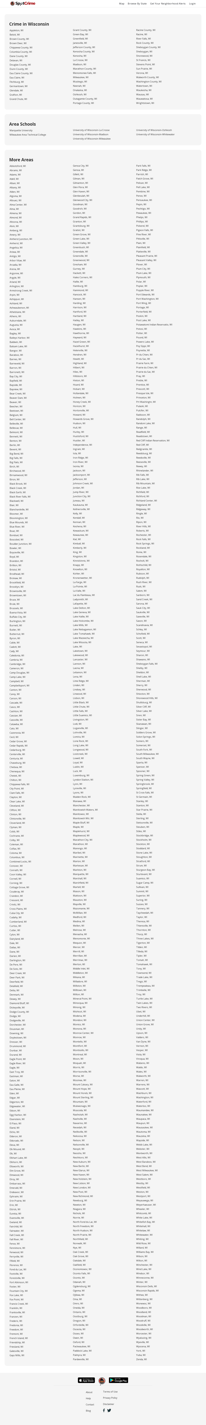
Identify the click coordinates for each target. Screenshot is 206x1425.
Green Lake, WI (81, 238)
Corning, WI (16, 883)
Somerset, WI (143, 745)
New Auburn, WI (82, 1161)
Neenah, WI (79, 85)
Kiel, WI (77, 539)
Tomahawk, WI (144, 964)
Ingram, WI (79, 449)
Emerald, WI (16, 1187)
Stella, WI (141, 814)
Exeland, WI (16, 1222)
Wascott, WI (142, 1088)
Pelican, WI (142, 182)
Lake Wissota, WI (82, 642)
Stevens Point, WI (145, 64)
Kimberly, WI (79, 547)
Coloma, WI (16, 853)
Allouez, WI (15, 200)
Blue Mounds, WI (19, 522)
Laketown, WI (80, 650)
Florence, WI (16, 1265)
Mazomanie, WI (81, 908)
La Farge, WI (79, 582)
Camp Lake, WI (17, 677)
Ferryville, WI (16, 1256)
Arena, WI (15, 269)
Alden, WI (15, 191)
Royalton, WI (143, 569)
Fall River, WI (16, 1239)
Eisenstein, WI (17, 1119)
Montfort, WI (80, 1045)
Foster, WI (15, 1286)
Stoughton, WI (144, 857)
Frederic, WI (16, 1321)
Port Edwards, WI (145, 294)
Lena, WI (77, 676)
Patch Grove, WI (144, 178)
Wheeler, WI (142, 1209)
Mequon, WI (79, 942)
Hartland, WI (79, 316)
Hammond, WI (80, 290)
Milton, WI (78, 994)
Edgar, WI (15, 1097)
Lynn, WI (77, 784)
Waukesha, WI (143, 90)
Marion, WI (79, 861)
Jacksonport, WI (81, 474)
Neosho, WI (79, 1153)
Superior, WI (143, 895)
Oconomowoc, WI (82, 1269)
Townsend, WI (143, 972)
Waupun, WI (142, 1123)
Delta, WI (14, 990)
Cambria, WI (16, 659)
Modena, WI (79, 1015)
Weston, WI (142, 1191)
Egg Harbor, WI (18, 1114)
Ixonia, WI (78, 466)
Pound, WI (141, 337)
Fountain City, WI (19, 1290)
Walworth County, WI (147, 77)
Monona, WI (79, 1028)
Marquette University (21, 130)
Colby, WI (15, 840)
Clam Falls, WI (17, 792)
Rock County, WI (145, 43)
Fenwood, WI (16, 1252)
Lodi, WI (77, 723)
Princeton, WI (143, 397)
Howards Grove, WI (83, 419)
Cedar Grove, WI (18, 741)
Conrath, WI (16, 870)
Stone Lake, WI (144, 852)
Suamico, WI (142, 878)
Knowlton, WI (80, 569)
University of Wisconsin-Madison (90, 134)
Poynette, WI (143, 350)
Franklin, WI (16, 1308)
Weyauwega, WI (144, 1200)
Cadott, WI (15, 646)
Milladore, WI (80, 981)
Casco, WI (15, 707)
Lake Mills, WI (80, 625)
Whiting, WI (142, 1239)
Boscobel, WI (16, 539)
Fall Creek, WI (17, 1235)
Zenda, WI (141, 1359)
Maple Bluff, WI (81, 822)
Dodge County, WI (19, 1011)
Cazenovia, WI (17, 732)
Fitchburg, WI (17, 81)
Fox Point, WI (17, 1299)
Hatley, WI (78, 320)
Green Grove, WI (82, 234)
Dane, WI (14, 951)
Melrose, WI (79, 930)
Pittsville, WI (142, 238)
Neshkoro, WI (80, 1157)
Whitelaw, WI (143, 1230)
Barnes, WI (15, 359)
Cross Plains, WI (18, 908)
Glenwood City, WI (82, 200)
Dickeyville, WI (17, 1007)
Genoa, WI (78, 170)
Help (88, 1398)
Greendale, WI (80, 251)
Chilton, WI (15, 780)
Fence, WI (15, 1243)
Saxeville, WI (142, 616)
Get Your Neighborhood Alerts (168, 3)
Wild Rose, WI (143, 1243)
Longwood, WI (80, 749)
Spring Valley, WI (145, 779)
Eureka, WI (15, 1213)
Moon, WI (78, 1058)
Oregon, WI (79, 1320)
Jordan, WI (78, 487)
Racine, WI (141, 34)
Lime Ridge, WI (81, 681)
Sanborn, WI (142, 595)
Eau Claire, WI (17, 77)
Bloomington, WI (19, 518)
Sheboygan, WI (144, 51)
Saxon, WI (141, 620)
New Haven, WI (81, 1174)
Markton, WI (79, 869)
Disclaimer (108, 1404)
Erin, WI (14, 1205)
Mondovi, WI (79, 1020)
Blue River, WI (17, 526)
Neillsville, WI (80, 1131)
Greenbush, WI (81, 247)
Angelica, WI (16, 247)
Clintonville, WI (17, 818)
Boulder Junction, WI (21, 543)
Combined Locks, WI (20, 861)
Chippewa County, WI (21, 47)
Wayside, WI (142, 1140)
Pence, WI (141, 195)
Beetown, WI (16, 410)
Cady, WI (14, 651)
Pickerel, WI (142, 225)
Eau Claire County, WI (21, 73)
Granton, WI (79, 221)
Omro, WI (78, 1303)
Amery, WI (15, 234)
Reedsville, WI (143, 457)
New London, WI (82, 1187)
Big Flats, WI (16, 462)
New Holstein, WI (82, 1179)
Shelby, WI (141, 668)
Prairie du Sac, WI (145, 371)
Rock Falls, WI (143, 539)
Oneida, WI (79, 1307)
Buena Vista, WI (18, 612)
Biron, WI (15, 479)
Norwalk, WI (79, 1243)
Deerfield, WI (16, 981)
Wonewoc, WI (143, 1303)
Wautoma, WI (143, 1131)
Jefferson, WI (80, 479)
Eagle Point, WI (18, 1059)
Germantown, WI (19, 86)
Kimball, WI (79, 543)
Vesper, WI (142, 1050)
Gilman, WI (78, 178)
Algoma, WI (16, 196)
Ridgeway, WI (143, 509)
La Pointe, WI (80, 586)
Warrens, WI (142, 1084)
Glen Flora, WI (80, 187)
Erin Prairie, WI (18, 1200)
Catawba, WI (16, 724)
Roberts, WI (142, 530)
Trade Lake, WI (144, 977)
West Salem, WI (144, 1174)
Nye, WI (77, 1247)
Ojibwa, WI (78, 1294)
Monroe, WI (79, 1037)
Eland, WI (14, 1127)
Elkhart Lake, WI (18, 1157)
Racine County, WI (146, 30)
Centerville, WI (17, 754)
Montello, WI (80, 1041)
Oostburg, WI (80, 1316)
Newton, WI (79, 1204)
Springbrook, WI (145, 784)
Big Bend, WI (16, 453)
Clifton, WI (15, 810)
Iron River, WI (80, 462)
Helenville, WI (80, 350)
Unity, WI (141, 1028)
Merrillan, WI (80, 955)
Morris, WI (78, 1067)
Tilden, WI (141, 947)
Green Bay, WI (80, 34)
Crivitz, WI (15, 904)
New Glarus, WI (81, 1170)
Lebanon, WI (80, 672)
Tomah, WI (142, 960)
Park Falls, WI (143, 165)
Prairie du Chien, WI (146, 367)
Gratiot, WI (79, 230)
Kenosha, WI (79, 55)
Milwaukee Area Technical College (28, 134)
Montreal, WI (80, 1054)
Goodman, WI (80, 204)
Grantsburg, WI (81, 225)
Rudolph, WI (142, 577)
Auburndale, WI (18, 320)
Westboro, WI (143, 1179)
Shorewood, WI (144, 55)
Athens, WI (15, 316)
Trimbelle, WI (143, 990)
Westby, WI (142, 1183)
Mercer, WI (79, 947)
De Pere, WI (16, 964)
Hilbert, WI (78, 367)
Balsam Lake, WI (18, 346)
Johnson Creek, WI (83, 483)
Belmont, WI (16, 432)
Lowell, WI (78, 758)
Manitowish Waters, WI (85, 809)
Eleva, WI (14, 1144)
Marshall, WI (79, 878)
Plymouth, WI (143, 277)
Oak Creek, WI (80, 1252)
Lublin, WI (78, 766)
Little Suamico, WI (82, 715)
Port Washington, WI (147, 298)
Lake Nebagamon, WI (84, 629)
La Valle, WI (79, 590)
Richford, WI (142, 496)
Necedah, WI (79, 1127)
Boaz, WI (14, 531)
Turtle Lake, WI (144, 998)
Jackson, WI (79, 470)
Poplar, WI (141, 286)
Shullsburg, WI (144, 702)
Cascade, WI (16, 702)
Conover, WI (16, 865)
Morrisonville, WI (82, 1071)
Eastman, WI (16, 1076)
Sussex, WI (142, 904)
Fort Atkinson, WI (19, 1282)
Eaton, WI (15, 1080)
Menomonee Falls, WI (84, 73)
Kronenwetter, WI (82, 577)
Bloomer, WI (16, 513)
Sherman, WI (143, 681)
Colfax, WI (15, 848)
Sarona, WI (142, 603)
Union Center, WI (145, 1020)
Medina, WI (79, 921)
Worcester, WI (143, 1333)
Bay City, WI (16, 376)
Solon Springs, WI (145, 736)
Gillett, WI (78, 174)
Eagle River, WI (17, 1063)
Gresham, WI (80, 264)
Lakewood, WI (80, 655)
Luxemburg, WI (81, 775)
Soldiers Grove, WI (146, 732)
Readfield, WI (143, 431)
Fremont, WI (16, 1333)
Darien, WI (15, 956)
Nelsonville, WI (81, 1144)
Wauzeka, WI (143, 1136)
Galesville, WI (17, 1351)
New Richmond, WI (83, 1196)
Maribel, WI (79, 852)
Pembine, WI (143, 191)
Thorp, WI (141, 934)
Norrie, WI (78, 1217)
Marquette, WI (80, 874)
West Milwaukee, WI (147, 1170)
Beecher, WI (16, 406)
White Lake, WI (144, 1217)
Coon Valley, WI (18, 874)
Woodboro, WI (144, 1307)
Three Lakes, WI (145, 938)
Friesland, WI (16, 1346)
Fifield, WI (15, 1260)
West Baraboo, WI (146, 1161)
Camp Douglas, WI (19, 672)
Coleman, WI (16, 844)
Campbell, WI (17, 681)
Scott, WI (141, 638)
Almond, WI (16, 217)
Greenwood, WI (81, 260)
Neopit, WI (78, 1149)
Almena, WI (16, 213)
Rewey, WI (141, 466)
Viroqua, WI (142, 1058)
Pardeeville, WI (81, 1359)
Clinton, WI (15, 814)
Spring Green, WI (145, 775)
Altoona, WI (16, 221)
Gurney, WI (79, 268)
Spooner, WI (142, 771)
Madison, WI (79, 64)
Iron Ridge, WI (80, 457)
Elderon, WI (16, 1136)
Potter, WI (141, 333)
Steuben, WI (142, 826)
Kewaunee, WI (80, 535)
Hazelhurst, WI (81, 346)
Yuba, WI (141, 1355)
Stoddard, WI (143, 848)
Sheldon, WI (142, 672)
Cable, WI (15, 642)
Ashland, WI (16, 303)
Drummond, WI (18, 1046)
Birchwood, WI (17, 470)
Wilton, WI (141, 1260)
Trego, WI (141, 981)
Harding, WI (79, 303)
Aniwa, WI (15, 251)
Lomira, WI (79, 736)
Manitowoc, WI (81, 814)
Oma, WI (77, 1299)
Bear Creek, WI (18, 393)
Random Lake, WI (145, 423)
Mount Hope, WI (82, 1088)
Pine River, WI (143, 234)
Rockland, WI (143, 547)
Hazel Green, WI (81, 341)
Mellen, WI (78, 925)
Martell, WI (79, 887)
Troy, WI (140, 994)
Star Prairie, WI (144, 809)
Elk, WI (13, 1153)
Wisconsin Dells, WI (146, 1286)
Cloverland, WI (17, 822)
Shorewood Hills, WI (147, 698)
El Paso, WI (15, 1123)
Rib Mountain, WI (145, 483)
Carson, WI (15, 698)
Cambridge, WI (17, 664)
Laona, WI (78, 668)
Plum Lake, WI (143, 273)
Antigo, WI (15, 256)
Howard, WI (79, 414)
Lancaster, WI (80, 659)
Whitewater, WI (144, 1234)
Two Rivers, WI (144, 1007)
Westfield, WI (143, 1187)
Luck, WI (77, 771)
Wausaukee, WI (144, 1127)
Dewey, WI (15, 999)
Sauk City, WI (143, 608)
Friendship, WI (17, 1342)
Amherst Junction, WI (21, 239)
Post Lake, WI (143, 320)
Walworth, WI (143, 1076)
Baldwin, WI (16, 342)
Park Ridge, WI (144, 170)
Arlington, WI (17, 286)
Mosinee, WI (79, 1080)
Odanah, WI (79, 1282)
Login (192, 3)
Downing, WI (16, 1033)
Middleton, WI (80, 972)
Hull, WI (77, 427)
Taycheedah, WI (144, 912)
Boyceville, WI (17, 552)
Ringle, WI (141, 513)
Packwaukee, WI (81, 1346)
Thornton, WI (143, 930)
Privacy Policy (110, 1397)
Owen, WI (78, 1337)
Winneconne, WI (145, 1277)
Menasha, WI (80, 934)
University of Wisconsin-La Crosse (91, 130)
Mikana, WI (79, 977)
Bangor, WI (16, 350)
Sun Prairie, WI (144, 68)
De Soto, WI (16, 968)
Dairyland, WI (17, 938)
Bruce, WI (15, 599)
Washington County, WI (149, 81)
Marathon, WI (80, 844)
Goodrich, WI (80, 208)
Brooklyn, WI (16, 586)
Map (121, 3)
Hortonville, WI (81, 410)
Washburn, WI (143, 1093)
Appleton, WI (16, 30)
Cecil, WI (14, 737)
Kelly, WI (77, 513)
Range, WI (141, 427)
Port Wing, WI (143, 303)
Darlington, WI (17, 960)
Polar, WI (141, 281)
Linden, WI (78, 685)
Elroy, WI (14, 1179)
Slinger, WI (142, 728)
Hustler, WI (79, 440)
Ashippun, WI (17, 299)
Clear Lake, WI (17, 801)
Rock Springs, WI (145, 543)
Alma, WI (14, 209)
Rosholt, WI (142, 560)
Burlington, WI (17, 621)
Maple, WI (78, 826)
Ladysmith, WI (80, 599)
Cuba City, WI (17, 913)
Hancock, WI (79, 294)
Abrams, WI (16, 170)
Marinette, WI (80, 857)
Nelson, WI (79, 1140)
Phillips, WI (142, 221)
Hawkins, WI (79, 328)
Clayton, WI (16, 797)
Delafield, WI (16, 986)
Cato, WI (14, 728)
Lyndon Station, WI (83, 779)
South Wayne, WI (145, 758)
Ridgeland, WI (143, 504)
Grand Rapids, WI (82, 217)
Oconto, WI (79, 1277)
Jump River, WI (81, 492)
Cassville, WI (16, 719)
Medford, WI (79, 917)
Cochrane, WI (17, 835)
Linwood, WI (79, 693)
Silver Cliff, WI (143, 706)
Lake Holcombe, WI (83, 620)
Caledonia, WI (17, 655)
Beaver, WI (15, 402)
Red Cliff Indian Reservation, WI (153, 440)
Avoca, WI (15, 329)
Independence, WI (82, 444)
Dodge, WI (15, 1016)
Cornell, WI (15, 878)
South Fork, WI (144, 749)
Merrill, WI (78, 951)
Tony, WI (141, 968)
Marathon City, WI (82, 839)
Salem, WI (141, 590)
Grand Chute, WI (18, 99)
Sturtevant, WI (144, 874)
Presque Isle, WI (144, 393)
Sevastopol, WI (144, 646)
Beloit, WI (15, 34)
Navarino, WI (80, 1123)
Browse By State (137, 3)
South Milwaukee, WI (147, 754)
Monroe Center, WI (83, 1033)
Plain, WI (140, 243)
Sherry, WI (141, 685)
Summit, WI (142, 891)
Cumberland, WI (18, 921)
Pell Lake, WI (143, 187)
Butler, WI (15, 629)
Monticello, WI (80, 1050)
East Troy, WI (17, 1072)
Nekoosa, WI (80, 1136)
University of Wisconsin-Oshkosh (154, 130)
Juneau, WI (79, 500)
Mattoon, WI (79, 895)
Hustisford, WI (80, 436)
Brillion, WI (15, 565)
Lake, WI (77, 646)
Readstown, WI (144, 436)
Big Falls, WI (16, 458)
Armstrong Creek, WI (21, 290)
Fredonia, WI (16, 1325)
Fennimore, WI (17, 1248)
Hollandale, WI (80, 393)
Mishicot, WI (79, 1011)
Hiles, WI (77, 371)
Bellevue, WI (16, 427)
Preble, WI (141, 380)
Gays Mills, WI (17, 1355)
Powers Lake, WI (145, 341)
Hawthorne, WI (81, 333)
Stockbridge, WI (144, 835)
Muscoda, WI (80, 1110)
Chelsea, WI (16, 767)
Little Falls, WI (80, 711)
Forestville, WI (17, 1278)
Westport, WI (143, 1196)
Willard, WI (142, 1247)
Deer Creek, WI (18, 973)
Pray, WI (140, 376)
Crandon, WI (16, 895)
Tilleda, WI (141, 951)
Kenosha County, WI (84, 51)
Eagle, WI (14, 1067)
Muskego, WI (80, 81)
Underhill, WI (143, 1015)
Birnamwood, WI (18, 475)
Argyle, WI (15, 277)
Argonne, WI (16, 273)
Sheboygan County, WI (148, 47)
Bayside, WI (16, 385)
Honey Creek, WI (82, 401)
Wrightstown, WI (145, 103)
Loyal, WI (78, 762)
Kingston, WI (80, 556)
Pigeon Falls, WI (144, 230)
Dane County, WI (19, 56)
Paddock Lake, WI (82, 1350)
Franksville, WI (17, 1312)
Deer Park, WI (17, 977)
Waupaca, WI (143, 1118)
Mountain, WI (80, 1101)
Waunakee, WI (144, 1114)
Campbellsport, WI (19, 685)
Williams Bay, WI (145, 1252)
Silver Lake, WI (144, 711)
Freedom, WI (16, 1329)
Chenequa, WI (17, 771)
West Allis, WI (143, 1157)
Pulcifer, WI (142, 410)
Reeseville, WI (143, 462)
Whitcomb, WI (143, 1213)
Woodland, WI (143, 1312)
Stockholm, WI (143, 839)
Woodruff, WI (143, 1320)
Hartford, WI (79, 311)
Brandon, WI (16, 561)
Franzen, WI (16, 1316)
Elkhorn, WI (16, 1162)
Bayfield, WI (16, 380)
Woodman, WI (143, 1316)
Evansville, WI (17, 1217)
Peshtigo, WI (143, 208)
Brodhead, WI (17, 573)
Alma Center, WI (18, 204)
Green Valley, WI (81, 243)
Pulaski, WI (142, 406)
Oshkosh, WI (80, 94)
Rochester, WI (143, 535)
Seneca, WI (142, 642)
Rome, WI (141, 552)
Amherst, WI (16, 243)
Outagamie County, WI (85, 98)
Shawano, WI (143, 659)
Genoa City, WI (81, 165)
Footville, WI (16, 1273)
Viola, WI (140, 1054)
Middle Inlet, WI (81, 968)
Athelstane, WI (17, 312)
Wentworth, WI (144, 1153)
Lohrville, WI (79, 732)
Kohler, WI (78, 573)
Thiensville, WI (144, 925)
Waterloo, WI (143, 1106)
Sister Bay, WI (143, 719)
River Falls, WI (143, 38)
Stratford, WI (143, 861)
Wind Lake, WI (143, 1269)
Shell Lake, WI (143, 676)
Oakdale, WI (79, 1260)
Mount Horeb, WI (82, 1093)
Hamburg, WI (80, 286)
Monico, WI (79, 1024)
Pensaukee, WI (144, 200)
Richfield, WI (142, 492)
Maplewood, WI (81, 835)
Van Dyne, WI (143, 1041)
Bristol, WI (15, 569)
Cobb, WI (14, 831)
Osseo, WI (78, 1333)
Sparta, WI (141, 762)
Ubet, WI (140, 1011)
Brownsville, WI (18, 591)
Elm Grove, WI (17, 1170)
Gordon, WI (79, 213)
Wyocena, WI (143, 1346)
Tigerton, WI (143, 942)
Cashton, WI (16, 711)
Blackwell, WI (16, 500)
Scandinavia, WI (144, 625)
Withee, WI (142, 1294)
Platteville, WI (143, 251)
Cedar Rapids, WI (19, 745)
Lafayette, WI (80, 603)
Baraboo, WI (16, 355)
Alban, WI (15, 183)
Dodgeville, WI (17, 1020)
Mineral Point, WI (82, 998)
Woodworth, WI (144, 1329)
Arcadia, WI (15, 264)
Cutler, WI (15, 930)
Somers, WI (142, 741)
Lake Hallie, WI (81, 616)
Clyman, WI (15, 827)
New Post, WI (80, 1191)
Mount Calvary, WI (83, 1084)
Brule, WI (14, 604)
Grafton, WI (16, 94)
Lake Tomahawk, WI (84, 633)
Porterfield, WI (144, 311)
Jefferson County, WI (84, 47)
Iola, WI (77, 453)
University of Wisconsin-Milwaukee (92, 138)
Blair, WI (14, 505)
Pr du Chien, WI (144, 354)
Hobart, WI (79, 389)
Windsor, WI (142, 1273)
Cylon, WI (15, 934)
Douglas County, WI (20, 64)
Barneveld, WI (17, 363)
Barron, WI (15, 367)
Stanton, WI (142, 805)
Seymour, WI (143, 650)
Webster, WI (142, 1149)
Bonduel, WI (16, 535)
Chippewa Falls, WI (19, 784)
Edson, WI (15, 1110)
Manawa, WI (79, 801)
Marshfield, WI (80, 882)
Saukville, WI (143, 612)
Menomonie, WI (81, 938)
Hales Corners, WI (82, 277)
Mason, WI (78, 891)
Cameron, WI (16, 668)
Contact (90, 1404)
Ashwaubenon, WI (19, 307)
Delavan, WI (16, 60)
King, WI (77, 552)
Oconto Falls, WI (81, 1273)
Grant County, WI (82, 30)
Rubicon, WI (142, 573)
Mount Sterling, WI (83, 1097)
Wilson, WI (141, 1256)
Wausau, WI (142, 94)
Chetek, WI (15, 775)
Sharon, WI (142, 655)
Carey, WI (15, 694)
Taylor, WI (141, 917)
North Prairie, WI (82, 1234)
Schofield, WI (143, 633)
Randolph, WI (143, 419)
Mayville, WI (79, 904)
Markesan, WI (80, 865)
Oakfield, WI (79, 1264)
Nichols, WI (79, 1213)
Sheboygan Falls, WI (147, 663)
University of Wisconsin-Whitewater (155, 134)
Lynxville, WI (79, 788)
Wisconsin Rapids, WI (147, 1290)
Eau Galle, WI (16, 1084)
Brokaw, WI (16, 578)
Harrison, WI (80, 307)
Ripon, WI (141, 522)
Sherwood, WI (143, 689)
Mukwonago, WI (82, 1106)
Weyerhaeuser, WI (146, 1204)
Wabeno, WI (142, 1063)
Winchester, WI (144, 1264)
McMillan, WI (80, 912)
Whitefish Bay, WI (145, 1221)
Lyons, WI (78, 792)
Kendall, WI (79, 517)
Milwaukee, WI (81, 77)
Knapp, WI (78, 565)
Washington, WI (144, 1097)
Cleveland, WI (17, 805)
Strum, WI (141, 865)
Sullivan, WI (142, 887)
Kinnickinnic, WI (81, 560)
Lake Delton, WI (81, 608)
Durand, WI (16, 1054)
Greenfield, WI (80, 38)
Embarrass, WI (17, 1183)
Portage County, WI (83, 103)
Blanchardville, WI (19, 509)
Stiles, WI (141, 831)
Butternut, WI (17, 634)
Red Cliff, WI (142, 444)
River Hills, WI (143, 526)
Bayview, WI (16, 389)
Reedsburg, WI (144, 453)
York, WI (140, 1350)
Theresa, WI (142, 921)
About (89, 1392)
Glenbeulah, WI (81, 195)
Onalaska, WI (80, 90)
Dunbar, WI (16, 1050)
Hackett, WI (79, 273)
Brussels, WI (16, 608)
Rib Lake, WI (142, 479)
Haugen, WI (79, 324)
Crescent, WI (16, 900)
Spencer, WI (142, 766)
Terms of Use (110, 1391)
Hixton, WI (78, 380)
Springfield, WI (144, 788)
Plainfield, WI (143, 247)
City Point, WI (17, 788)
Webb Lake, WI (144, 1144)
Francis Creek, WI (19, 1303)
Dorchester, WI (18, 1024)
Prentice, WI (142, 384)
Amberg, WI (16, 230)
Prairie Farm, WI (144, 363)
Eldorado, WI (16, 1140)
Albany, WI (15, 187)
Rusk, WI (140, 586)
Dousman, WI (17, 1029)
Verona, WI (142, 73)
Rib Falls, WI (142, 474)
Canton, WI (15, 689)
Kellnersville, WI (81, 509)
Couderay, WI (17, 891)
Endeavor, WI (17, 1192)
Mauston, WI (80, 899)
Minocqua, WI (80, 1003)
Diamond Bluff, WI (19, 1003)
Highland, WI (80, 363)
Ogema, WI (79, 1290)
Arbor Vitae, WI (18, 260)
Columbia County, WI (21, 51)
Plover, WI (141, 264)
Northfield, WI (80, 1239)
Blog (88, 1410)
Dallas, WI (15, 947)
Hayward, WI (79, 337)
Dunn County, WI (19, 69)
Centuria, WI (16, 758)
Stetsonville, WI (144, 822)
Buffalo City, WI (18, 616)
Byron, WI (15, 638)
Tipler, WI (141, 955)
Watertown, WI (144, 85)
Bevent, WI (15, 449)
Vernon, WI (142, 1045)
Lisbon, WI (78, 698)
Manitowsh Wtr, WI (83, 818)
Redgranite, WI (144, 449)
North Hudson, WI (83, 1230)
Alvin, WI (14, 226)
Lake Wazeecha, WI (83, 638)
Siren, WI (141, 715)
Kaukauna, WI (80, 504)
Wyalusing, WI (143, 1337)
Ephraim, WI (16, 1196)
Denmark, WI (17, 994)
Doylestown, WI (18, 1037)
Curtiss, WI (15, 926)
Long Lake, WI (80, 745)
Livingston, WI (80, 719)
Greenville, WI (80, 255)
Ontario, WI (79, 1312)
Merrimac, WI (80, 960)
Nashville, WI (80, 1118)
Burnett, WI (16, 625)
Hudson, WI (79, 423)
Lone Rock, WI (80, 741)
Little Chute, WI (81, 706)
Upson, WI (141, 1033)
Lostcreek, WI (80, 754)
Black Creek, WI (18, 488)
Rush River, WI (144, 582)
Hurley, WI (78, 431)
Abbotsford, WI (18, 166)
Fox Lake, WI (16, 1295)
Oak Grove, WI (80, 1256)
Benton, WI (16, 440)
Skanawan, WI (143, 723)
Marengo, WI (80, 848)
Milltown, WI (79, 990)
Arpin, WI (14, 294)
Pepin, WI (141, 204)
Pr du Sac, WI (143, 359)
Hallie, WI (78, 281)
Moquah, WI (79, 1063)
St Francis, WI (143, 60)
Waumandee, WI (145, 1110)
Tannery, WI (142, 908)
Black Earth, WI (18, 492)
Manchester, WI (81, 805)
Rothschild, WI (143, 565)
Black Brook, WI (18, 483)
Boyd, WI (14, 556)
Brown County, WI (19, 39)
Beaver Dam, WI (18, 397)
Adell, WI (14, 178)
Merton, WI (79, 964)
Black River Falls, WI (20, 496)
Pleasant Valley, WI (146, 260)
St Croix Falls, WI (145, 792)
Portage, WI (142, 307)
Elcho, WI (14, 1132)
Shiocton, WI (143, 693)
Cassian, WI (16, 715)
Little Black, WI (81, 702)
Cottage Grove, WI (19, 887)
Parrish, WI (142, 174)
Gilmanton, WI (80, 182)
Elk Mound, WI (17, 1149)
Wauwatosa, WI (144, 98)
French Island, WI (19, 1338)
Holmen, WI (79, 397)
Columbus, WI (17, 857)
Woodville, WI (143, 1325)
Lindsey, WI (79, 689)
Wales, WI (141, 1071)
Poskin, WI (141, 316)
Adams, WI (15, 174)
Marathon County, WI (84, 68)
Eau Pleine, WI (17, 1089)
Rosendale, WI (143, 556)
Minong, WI (79, 1007)
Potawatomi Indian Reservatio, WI (154, 324)
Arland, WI (15, 282)
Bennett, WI (16, 436)
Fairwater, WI (17, 1230)
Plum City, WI (143, 268)
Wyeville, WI (142, 1342)
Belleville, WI (16, 423)
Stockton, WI (143, 844)
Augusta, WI (16, 324)
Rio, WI (140, 517)
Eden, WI (14, 1093)
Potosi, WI (141, 328)
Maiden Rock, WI (82, 796)
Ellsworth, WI (17, 1166)
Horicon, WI (79, 406)
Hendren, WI (79, 354)
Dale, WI (14, 943)
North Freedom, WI (83, 1226)
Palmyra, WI (79, 1355)
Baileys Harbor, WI (20, 337)
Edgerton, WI (17, 1102)
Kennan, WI (79, 522)
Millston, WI (79, 985)
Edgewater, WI (17, 1106)
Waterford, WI (143, 1101)
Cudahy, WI (16, 917)
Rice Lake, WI (143, 487)
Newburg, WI (80, 1200)
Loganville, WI (80, 728)
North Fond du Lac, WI (85, 1221)
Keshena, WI (79, 526)
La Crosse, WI (80, 60)
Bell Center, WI (17, 419)
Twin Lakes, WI (144, 1003)
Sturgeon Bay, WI (145, 869)
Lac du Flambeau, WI (84, 595)
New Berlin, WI (81, 1166)
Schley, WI (141, 629)
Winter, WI (141, 1282)
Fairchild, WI (16, 1226)
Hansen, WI (79, 298)
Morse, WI (78, 1076)
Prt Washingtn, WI (146, 401)
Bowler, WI (15, 548)
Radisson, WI (143, 414)
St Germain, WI (144, 796)
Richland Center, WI (146, 500)
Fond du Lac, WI (18, 1269)
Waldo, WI (141, 1067)
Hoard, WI (78, 384)
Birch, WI (14, 466)
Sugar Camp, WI (144, 882)
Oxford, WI (78, 1342)
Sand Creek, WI (144, 599)
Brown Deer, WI (18, 43)
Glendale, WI (16, 90)
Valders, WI (142, 1037)
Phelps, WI (141, 217)
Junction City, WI (81, 496)
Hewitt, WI (78, 359)
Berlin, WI (15, 445)
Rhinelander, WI (144, 470)
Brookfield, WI (17, 582)
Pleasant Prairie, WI (146, 255)
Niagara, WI (79, 1209)
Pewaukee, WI (143, 213)
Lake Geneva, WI (82, 612)
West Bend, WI (144, 1166)
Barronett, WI (17, 372)
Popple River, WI (145, 290)
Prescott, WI (142, 389)
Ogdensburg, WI (82, 1286)
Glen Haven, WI (81, 191)
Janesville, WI (80, 43)
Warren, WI (142, 1080)
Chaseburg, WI (17, 762)
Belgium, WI (16, 415)
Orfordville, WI (80, 1325)
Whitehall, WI (143, 1226)
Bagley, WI (15, 333)
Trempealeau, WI (145, 985)
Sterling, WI (142, 818)
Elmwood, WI (16, 1175)
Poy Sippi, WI (143, 346)
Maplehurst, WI (81, 831)
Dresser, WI (16, 1041)
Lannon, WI (79, 663)
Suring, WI (141, 899)
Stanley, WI (142, 801)
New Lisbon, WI (81, 1183)
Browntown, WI (18, 595)
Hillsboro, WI (80, 376)
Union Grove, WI (145, 1024)
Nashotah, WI (80, 1114)
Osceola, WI (79, 1329)
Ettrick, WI (15, 1209)
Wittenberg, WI (144, 1299)
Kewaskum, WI (81, 530)
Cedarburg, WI (17, 749)
